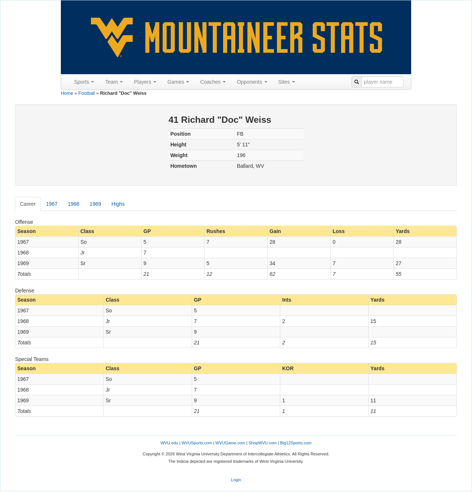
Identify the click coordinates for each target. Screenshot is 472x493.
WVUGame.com (230, 443)
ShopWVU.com (263, 443)
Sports (84, 82)
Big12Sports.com (296, 443)
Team (114, 82)
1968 (73, 204)
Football (87, 93)
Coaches (213, 82)
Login (236, 480)
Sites (286, 82)
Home (67, 93)
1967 (52, 204)
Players (145, 82)
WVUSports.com (196, 443)
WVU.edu (169, 443)
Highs (118, 204)
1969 (95, 204)
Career (28, 204)
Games (178, 82)
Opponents (252, 82)
